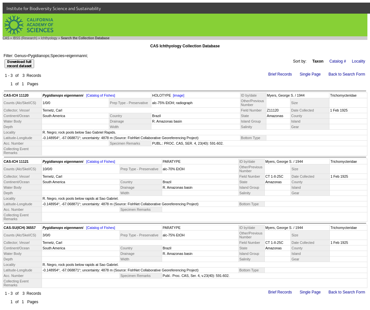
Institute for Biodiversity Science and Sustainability (53, 8)
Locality (358, 61)
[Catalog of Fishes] (100, 95)
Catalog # (337, 61)
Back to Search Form (346, 74)
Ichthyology (49, 38)
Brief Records (280, 74)
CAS (6, 38)
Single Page (310, 74)
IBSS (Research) (25, 38)
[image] (178, 95)
